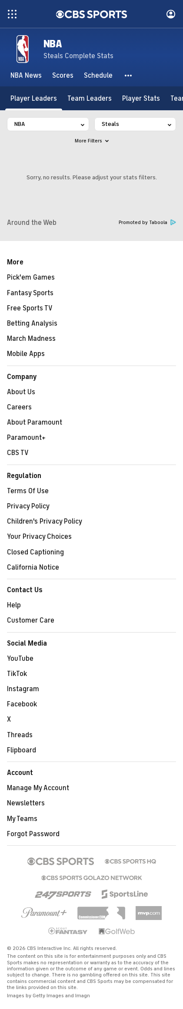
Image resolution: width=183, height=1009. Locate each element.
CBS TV (18, 452)
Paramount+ (26, 437)
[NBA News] (26, 75)
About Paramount (34, 422)
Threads (20, 735)
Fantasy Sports (30, 293)
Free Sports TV (30, 308)
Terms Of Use (28, 491)
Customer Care (30, 620)
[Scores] (63, 75)
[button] (129, 75)
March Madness (31, 338)
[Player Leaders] (33, 98)
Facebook (22, 704)
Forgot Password (33, 834)
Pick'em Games (31, 277)
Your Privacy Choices (39, 536)
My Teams (22, 818)
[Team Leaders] (89, 98)
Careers (19, 407)
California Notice (33, 567)
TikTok (17, 673)
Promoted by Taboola (147, 222)
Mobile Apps (26, 354)
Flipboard (21, 750)
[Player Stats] (141, 98)
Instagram (23, 689)
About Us (21, 392)
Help (14, 605)
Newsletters (26, 803)
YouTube (20, 658)
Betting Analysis (32, 323)
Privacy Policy (28, 506)
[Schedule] (98, 75)
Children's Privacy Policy (44, 521)
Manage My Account (38, 788)
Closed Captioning (35, 552)
